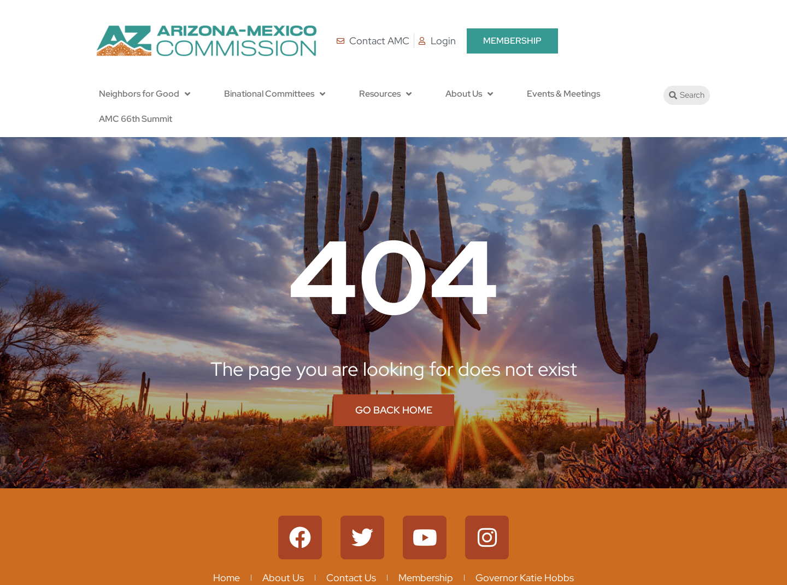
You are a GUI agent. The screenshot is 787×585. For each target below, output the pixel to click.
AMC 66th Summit (135, 119)
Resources (385, 94)
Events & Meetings (563, 93)
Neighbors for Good (144, 94)
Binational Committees (274, 94)
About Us (469, 94)
